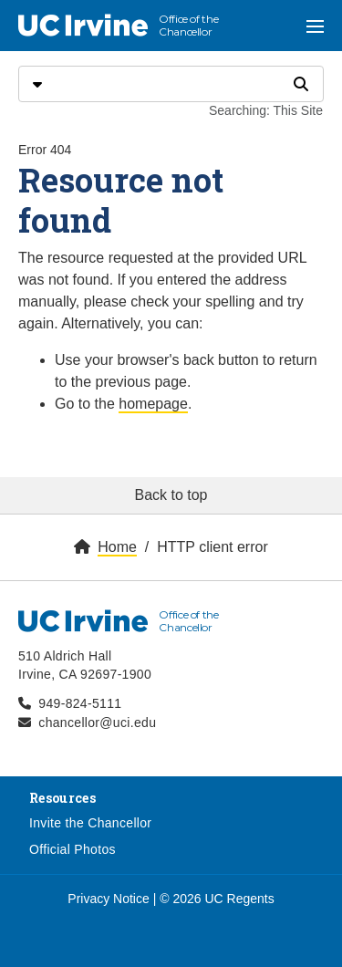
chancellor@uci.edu (97, 722)
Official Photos (72, 849)
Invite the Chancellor (90, 823)
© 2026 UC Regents (217, 898)
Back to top (170, 495)
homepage (153, 403)
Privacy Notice (108, 898)
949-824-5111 (79, 703)
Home (117, 547)
